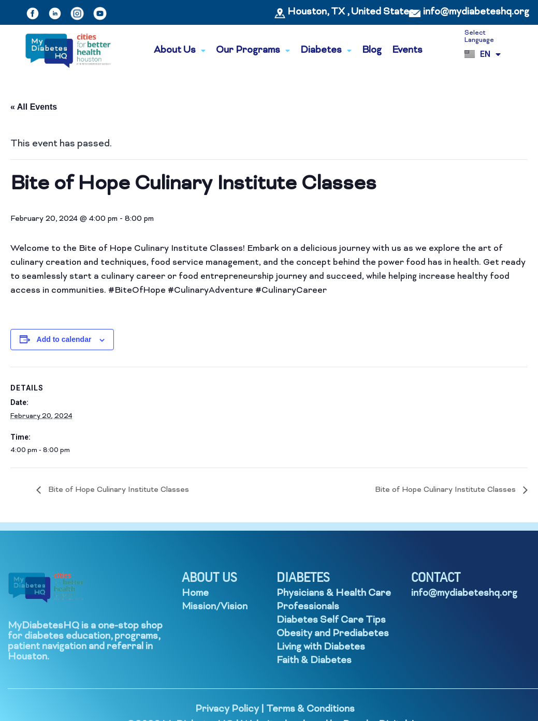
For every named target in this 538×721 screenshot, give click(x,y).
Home (195, 593)
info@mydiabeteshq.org (476, 12)
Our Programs (253, 50)
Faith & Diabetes (314, 661)
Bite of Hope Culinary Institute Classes (117, 490)
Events (407, 50)
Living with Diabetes (321, 647)
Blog (372, 50)
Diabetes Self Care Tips (331, 620)
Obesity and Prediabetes (333, 634)
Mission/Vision (215, 607)
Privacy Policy (227, 709)
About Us (180, 50)
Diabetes (326, 50)
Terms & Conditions (310, 709)
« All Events (33, 106)
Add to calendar (64, 339)
